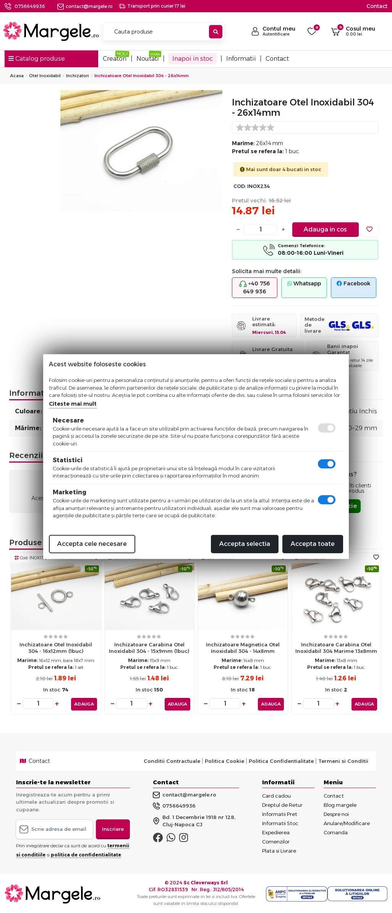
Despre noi (336, 812)
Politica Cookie (224, 760)
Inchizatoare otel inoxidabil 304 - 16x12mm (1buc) (55, 647)
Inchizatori (77, 75)
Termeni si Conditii (343, 760)
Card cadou (276, 794)
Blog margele (340, 803)
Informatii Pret (279, 812)
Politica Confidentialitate (281, 760)
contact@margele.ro (85, 6)
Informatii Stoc (280, 822)
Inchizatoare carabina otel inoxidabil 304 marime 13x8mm (336, 647)
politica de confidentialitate (86, 853)
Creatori (115, 58)
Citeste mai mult (73, 403)
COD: (239, 186)
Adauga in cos (325, 229)
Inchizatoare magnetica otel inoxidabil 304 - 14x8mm (243, 647)
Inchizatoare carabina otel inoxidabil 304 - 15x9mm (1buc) (149, 647)
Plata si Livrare (279, 849)
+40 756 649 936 (254, 287)
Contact (376, 6)
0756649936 (30, 6)
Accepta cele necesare (92, 543)
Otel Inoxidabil (45, 75)
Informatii (241, 58)
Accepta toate (313, 543)
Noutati (147, 58)
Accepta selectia (244, 543)
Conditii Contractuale (172, 760)
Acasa (17, 75)
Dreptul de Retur (282, 803)
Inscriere (113, 828)
